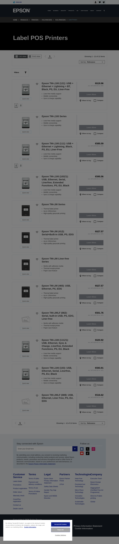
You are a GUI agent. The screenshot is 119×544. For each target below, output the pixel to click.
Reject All (61, 529)
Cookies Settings (60, 535)
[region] (37, 530)
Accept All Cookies (60, 524)
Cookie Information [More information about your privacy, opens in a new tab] (30, 527)
